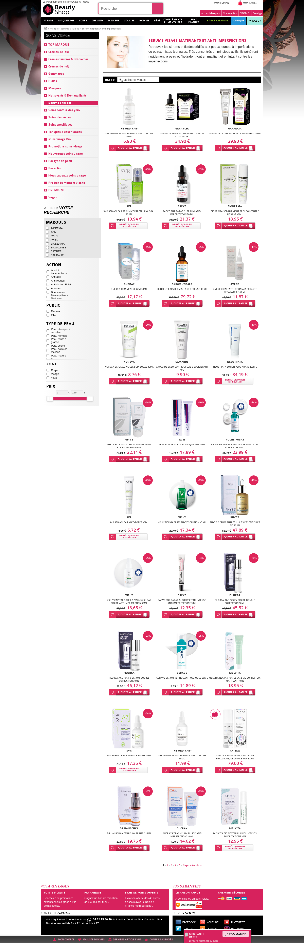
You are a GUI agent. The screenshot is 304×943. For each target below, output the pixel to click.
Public (53, 305)
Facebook (189, 922)
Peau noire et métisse (59, 350)
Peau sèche (58, 345)
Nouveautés (230, 13)
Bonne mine (58, 292)
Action (53, 265)
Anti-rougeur (58, 280)
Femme (55, 311)
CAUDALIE (57, 255)
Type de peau (60, 324)
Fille (53, 315)
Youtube (212, 922)
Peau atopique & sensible (60, 331)
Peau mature (58, 355)
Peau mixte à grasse (58, 340)
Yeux (54, 377)
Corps (54, 370)
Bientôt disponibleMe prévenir (129, 225)
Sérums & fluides (69, 28)
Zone (51, 364)
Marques (210, 13)
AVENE (55, 236)
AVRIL (54, 239)
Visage (54, 28)
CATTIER (56, 251)
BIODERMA (58, 243)
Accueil (46, 27)
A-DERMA (57, 228)
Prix (50, 386)
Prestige (257, 13)
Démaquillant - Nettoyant (59, 297)
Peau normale (59, 335)
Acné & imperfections (59, 272)
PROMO (245, 13)
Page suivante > (192, 865)
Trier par (110, 79)
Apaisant (56, 288)
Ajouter (130, 148)
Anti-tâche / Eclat (61, 284)
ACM (53, 232)
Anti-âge (56, 276)
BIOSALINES (58, 247)
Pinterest (238, 922)
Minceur (255, 20)
